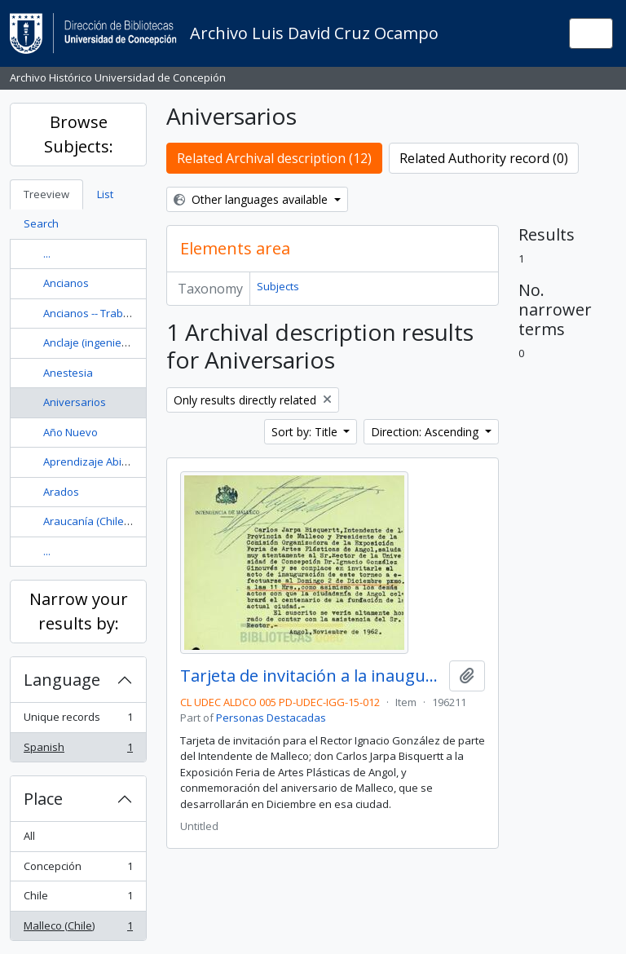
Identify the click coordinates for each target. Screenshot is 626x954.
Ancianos (66, 283)
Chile (78, 899)
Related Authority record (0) (483, 158)
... (47, 253)
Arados (61, 491)
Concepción (78, 870)
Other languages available (252, 199)
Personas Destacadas (271, 717)
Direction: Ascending (426, 431)
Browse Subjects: (78, 134)
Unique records (78, 720)
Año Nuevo (70, 432)
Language (62, 680)
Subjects (278, 286)
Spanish (78, 751)
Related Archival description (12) (274, 158)
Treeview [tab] (46, 194)
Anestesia (68, 372)
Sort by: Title (306, 431)
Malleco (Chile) (78, 929)
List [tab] (105, 194)
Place (43, 799)
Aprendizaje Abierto (92, 461)
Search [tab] (41, 223)
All (29, 835)
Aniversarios (74, 402)
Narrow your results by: (78, 611)
